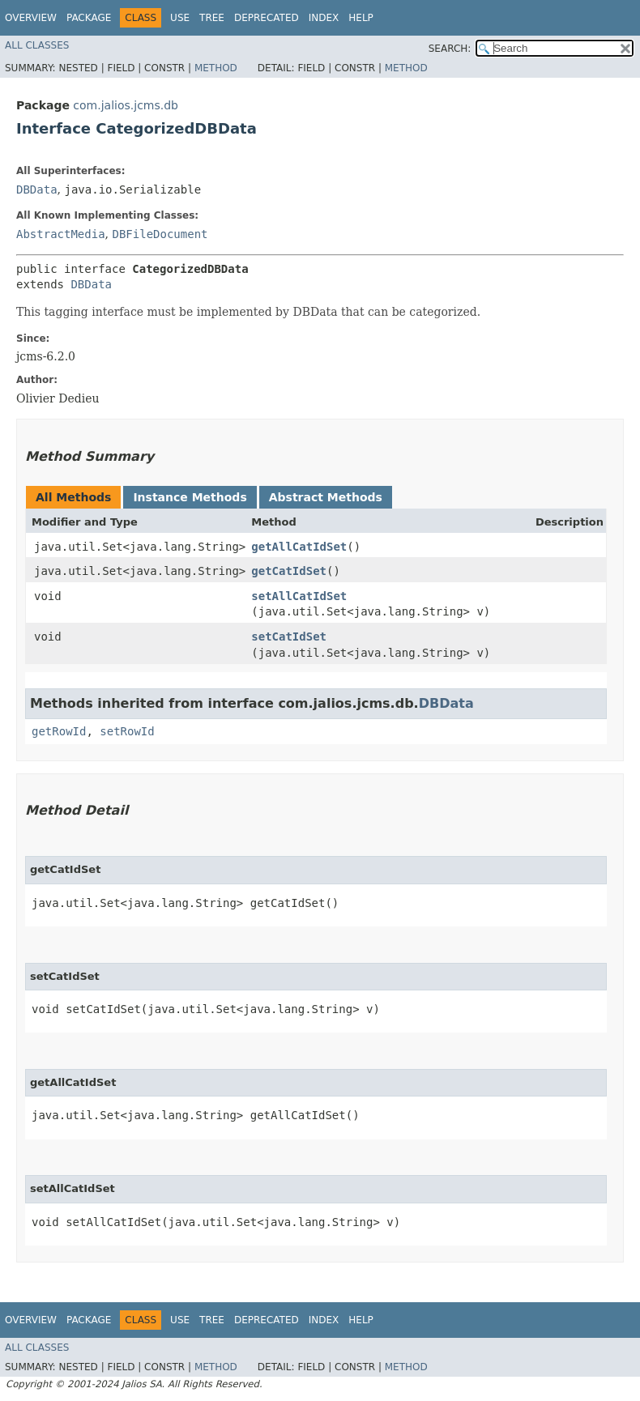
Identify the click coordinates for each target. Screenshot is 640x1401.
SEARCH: (450, 48)
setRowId (127, 731)
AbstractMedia (60, 234)
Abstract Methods (325, 497)
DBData (37, 189)
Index (324, 17)
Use (180, 17)
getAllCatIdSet (299, 546)
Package (88, 17)
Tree (211, 17)
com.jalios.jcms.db (125, 105)
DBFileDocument (159, 234)
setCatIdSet (288, 636)
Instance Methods (189, 497)
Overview (31, 17)
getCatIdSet (288, 570)
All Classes (37, 45)
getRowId (59, 731)
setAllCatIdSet (299, 596)
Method (215, 68)
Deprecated (266, 17)
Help (360, 17)
